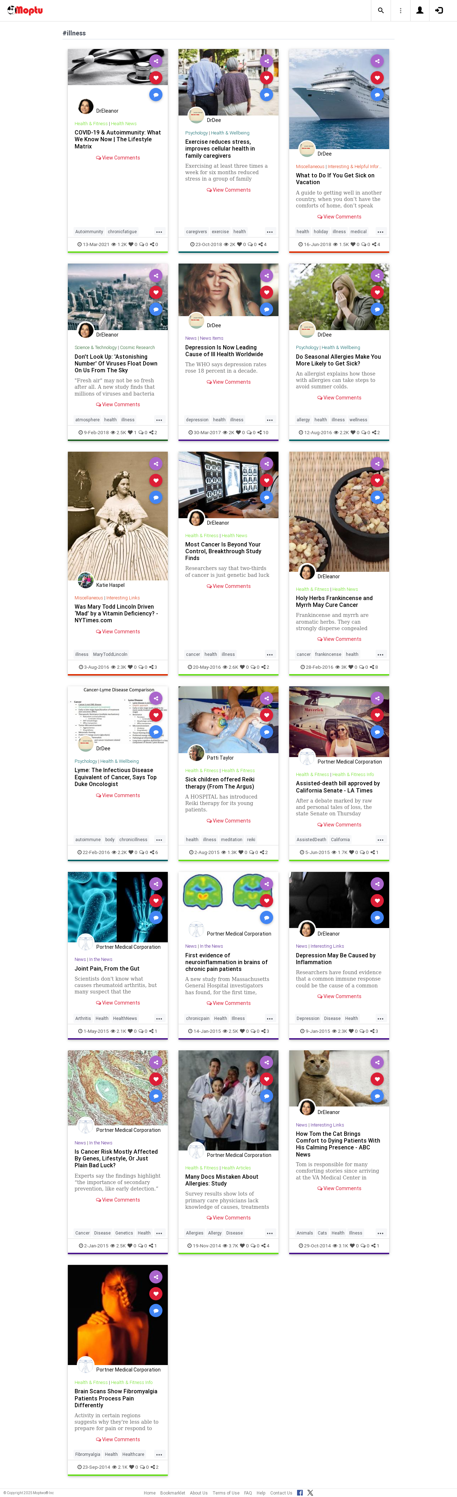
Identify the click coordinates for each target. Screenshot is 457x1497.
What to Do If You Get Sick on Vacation (335, 179)
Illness (238, 1018)
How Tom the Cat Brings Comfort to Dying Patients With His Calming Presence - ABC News (338, 1144)
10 (262, 432)
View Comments (118, 157)
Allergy (215, 1233)
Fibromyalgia (87, 1454)
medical (359, 231)
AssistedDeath (311, 839)
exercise (220, 231)
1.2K (119, 244)
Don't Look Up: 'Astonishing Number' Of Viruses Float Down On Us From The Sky (116, 363)
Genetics (124, 1233)
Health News (124, 124)
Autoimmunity (89, 231)
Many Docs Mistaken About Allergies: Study (221, 1180)
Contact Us (281, 1493)
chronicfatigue (122, 231)
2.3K (118, 667)
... (159, 231)
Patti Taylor (220, 758)
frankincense (328, 654)
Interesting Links (123, 598)
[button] (381, 11)
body (110, 839)
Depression (308, 1018)
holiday (321, 231)
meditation (231, 839)
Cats (322, 1233)
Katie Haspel (110, 585)
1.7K (339, 852)
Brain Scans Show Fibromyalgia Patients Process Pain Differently (116, 1398)
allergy (303, 419)
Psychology (196, 133)
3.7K (230, 1245)
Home (150, 1493)
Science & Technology (96, 347)
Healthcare (133, 1454)
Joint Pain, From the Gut (107, 968)
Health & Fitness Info (353, 774)
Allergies (195, 1233)
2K (229, 244)
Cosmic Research (137, 347)
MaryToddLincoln (110, 654)
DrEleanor (107, 111)
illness (339, 231)
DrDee (214, 120)
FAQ (248, 1493)
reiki (251, 839)
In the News (100, 959)
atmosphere (87, 419)
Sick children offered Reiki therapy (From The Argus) (220, 783)
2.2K (341, 432)
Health (102, 1018)
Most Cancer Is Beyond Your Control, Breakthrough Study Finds (223, 551)
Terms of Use (226, 1493)
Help (261, 1493)
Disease (332, 1018)
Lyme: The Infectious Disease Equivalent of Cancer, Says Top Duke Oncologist (116, 776)
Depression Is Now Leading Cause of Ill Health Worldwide (224, 351)
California (340, 839)
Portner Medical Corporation (350, 762)
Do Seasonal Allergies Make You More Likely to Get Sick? (338, 360)
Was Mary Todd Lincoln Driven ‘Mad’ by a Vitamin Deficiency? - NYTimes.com (116, 613)
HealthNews (125, 1018)
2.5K (118, 432)
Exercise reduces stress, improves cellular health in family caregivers (220, 148)
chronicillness (133, 839)
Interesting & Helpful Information (360, 166)
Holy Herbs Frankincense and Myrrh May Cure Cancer (334, 601)
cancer (193, 654)
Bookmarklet (172, 1493)
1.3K (229, 852)
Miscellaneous (310, 166)
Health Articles (236, 1168)
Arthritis (83, 1018)
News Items (212, 338)
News (191, 338)
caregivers (196, 231)
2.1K (118, 1031)
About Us (199, 1493)
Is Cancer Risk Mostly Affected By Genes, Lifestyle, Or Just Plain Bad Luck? (116, 1158)
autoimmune (88, 839)
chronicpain (198, 1018)
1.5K (341, 244)
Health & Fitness (91, 124)
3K (341, 667)
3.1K (340, 1245)
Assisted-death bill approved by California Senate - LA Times (338, 787)
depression (197, 419)
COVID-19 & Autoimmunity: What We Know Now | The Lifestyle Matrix (118, 139)
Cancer (82, 1233)
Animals (305, 1233)
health (239, 231)
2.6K (230, 667)
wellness (358, 419)
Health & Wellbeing (230, 133)
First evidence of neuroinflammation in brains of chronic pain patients (226, 962)
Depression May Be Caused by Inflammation (336, 959)
